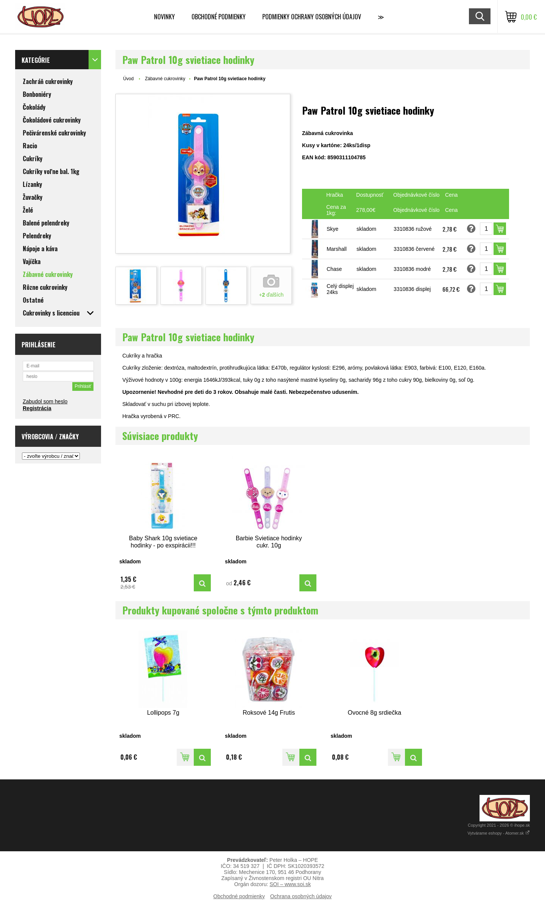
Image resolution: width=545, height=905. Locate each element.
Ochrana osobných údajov (301, 896)
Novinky (164, 16)
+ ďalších (271, 295)
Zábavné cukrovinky (165, 78)
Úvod (128, 78)
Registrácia (37, 408)
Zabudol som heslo (45, 401)
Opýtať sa (471, 228)
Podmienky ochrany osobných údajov (311, 16)
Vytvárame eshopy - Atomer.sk (498, 833)
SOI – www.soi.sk (290, 884)
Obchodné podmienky (219, 16)
